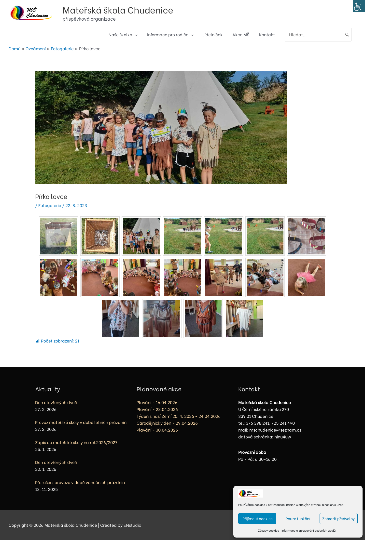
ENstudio (132, 525)
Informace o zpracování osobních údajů (308, 530)
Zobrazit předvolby (338, 518)
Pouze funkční (298, 518)
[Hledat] (347, 34)
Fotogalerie (49, 205)
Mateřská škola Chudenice (118, 9)
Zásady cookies (268, 530)
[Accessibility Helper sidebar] (359, 6)
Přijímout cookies (257, 518)
